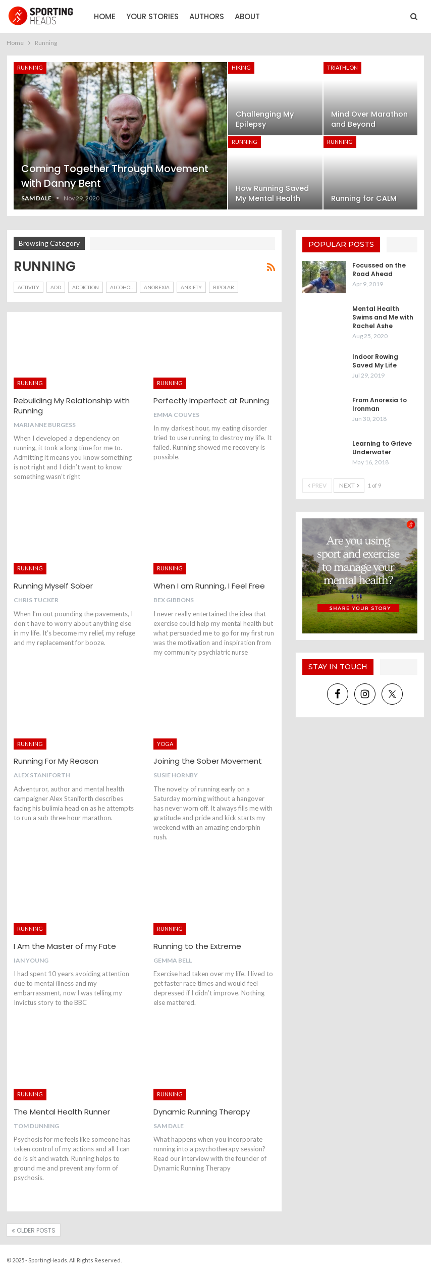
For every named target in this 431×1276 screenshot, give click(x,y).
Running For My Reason (56, 761)
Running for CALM (364, 198)
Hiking (241, 67)
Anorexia (157, 287)
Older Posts (34, 1230)
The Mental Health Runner (62, 1111)
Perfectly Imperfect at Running (211, 400)
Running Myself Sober (53, 585)
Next (349, 485)
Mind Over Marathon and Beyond (369, 119)
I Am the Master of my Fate (65, 946)
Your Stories (152, 16)
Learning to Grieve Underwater (382, 447)
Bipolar (223, 287)
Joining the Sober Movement (207, 761)
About (247, 16)
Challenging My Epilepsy (265, 119)
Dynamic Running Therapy (201, 1111)
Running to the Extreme (197, 946)
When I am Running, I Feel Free (209, 585)
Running (30, 67)
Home (105, 16)
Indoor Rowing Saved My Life (375, 360)
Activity (28, 287)
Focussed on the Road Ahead (379, 269)
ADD (55, 287)
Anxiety (191, 287)
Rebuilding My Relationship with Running (72, 405)
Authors (206, 16)
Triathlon (342, 67)
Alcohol (121, 287)
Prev (317, 485)
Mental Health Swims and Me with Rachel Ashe (382, 317)
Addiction (85, 287)
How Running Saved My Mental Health (272, 193)
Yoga (165, 743)
